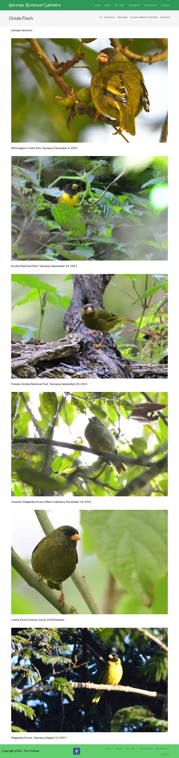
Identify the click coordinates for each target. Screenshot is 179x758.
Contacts (165, 754)
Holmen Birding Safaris (35, 5)
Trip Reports (145, 749)
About (119, 749)
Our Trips (131, 749)
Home (108, 749)
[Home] (101, 17)
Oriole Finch (165, 17)
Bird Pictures (162, 749)
